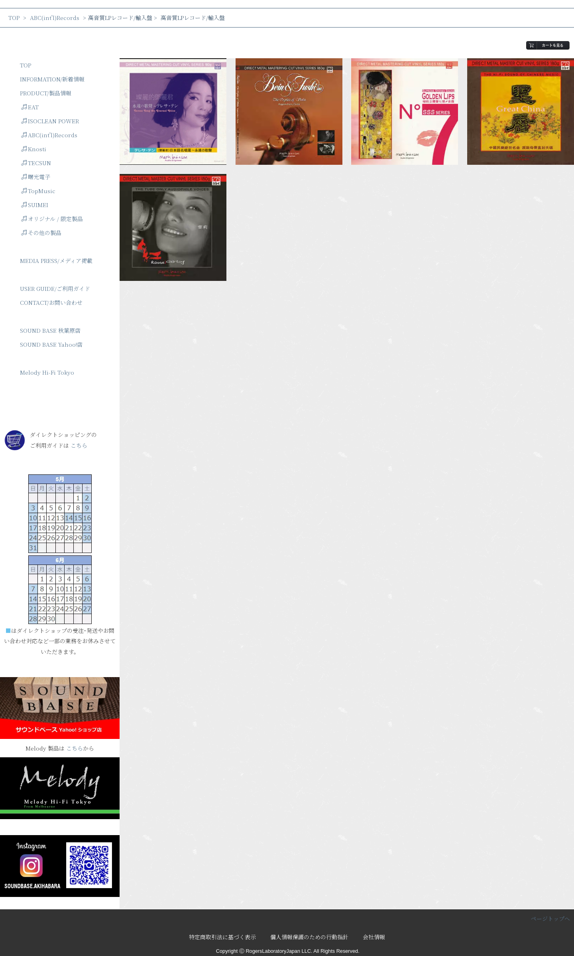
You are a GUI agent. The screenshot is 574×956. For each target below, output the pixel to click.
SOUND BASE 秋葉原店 (50, 330)
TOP (14, 18)
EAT (30, 107)
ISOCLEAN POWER (50, 121)
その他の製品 (41, 233)
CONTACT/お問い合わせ (51, 302)
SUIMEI (34, 205)
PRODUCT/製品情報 (45, 93)
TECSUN (36, 163)
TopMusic (38, 191)
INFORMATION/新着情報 (52, 79)
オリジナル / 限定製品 (52, 219)
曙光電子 (35, 177)
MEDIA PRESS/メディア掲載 (56, 261)
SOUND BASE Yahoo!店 (51, 344)
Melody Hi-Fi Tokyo (47, 372)
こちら (79, 445)
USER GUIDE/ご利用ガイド (55, 288)
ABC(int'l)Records (54, 18)
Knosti (33, 149)
